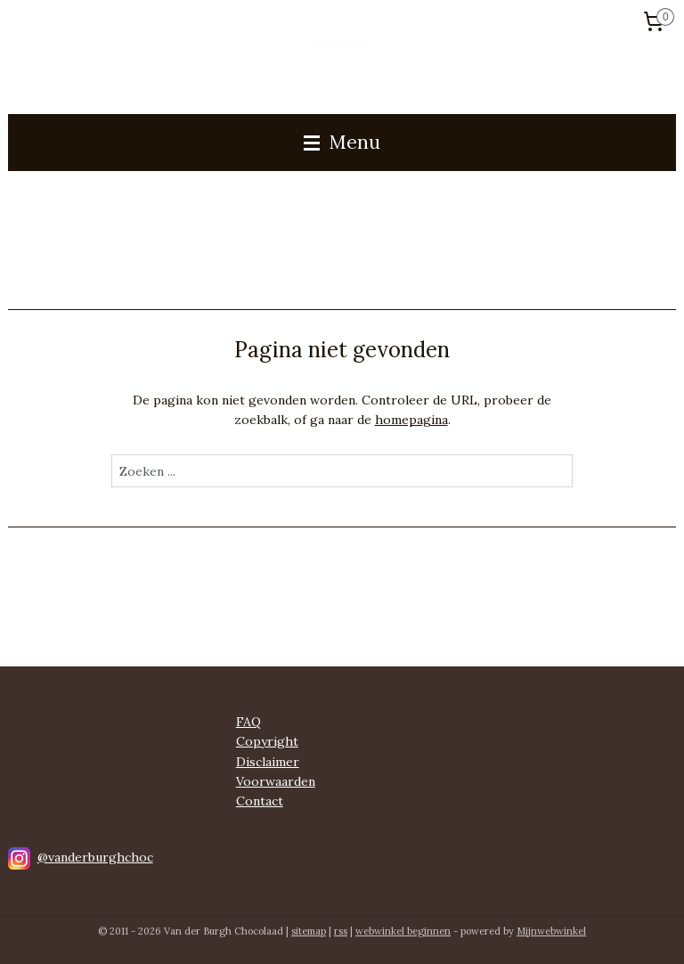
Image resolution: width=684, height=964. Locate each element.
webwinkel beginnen (403, 931)
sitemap (308, 931)
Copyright (267, 741)
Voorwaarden (275, 781)
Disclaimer (267, 762)
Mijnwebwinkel (551, 931)
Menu (342, 142)
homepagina (411, 420)
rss (340, 931)
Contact (259, 801)
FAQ (248, 722)
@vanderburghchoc (95, 857)
